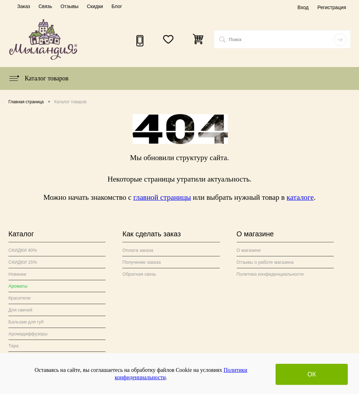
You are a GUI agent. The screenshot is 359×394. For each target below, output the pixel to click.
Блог (116, 6)
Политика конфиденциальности (270, 274)
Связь (45, 6)
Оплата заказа (137, 250)
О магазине (249, 250)
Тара (13, 345)
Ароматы (17, 286)
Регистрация (331, 7)
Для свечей (20, 310)
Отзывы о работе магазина (265, 262)
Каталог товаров (38, 78)
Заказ (23, 6)
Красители (19, 298)
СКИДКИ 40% (22, 250)
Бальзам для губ (26, 321)
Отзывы (69, 6)
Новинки (17, 274)
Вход (303, 7)
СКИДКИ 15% (22, 262)
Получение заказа (141, 262)
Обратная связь (139, 274)
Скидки (95, 6)
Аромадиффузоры (28, 333)
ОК (311, 374)
